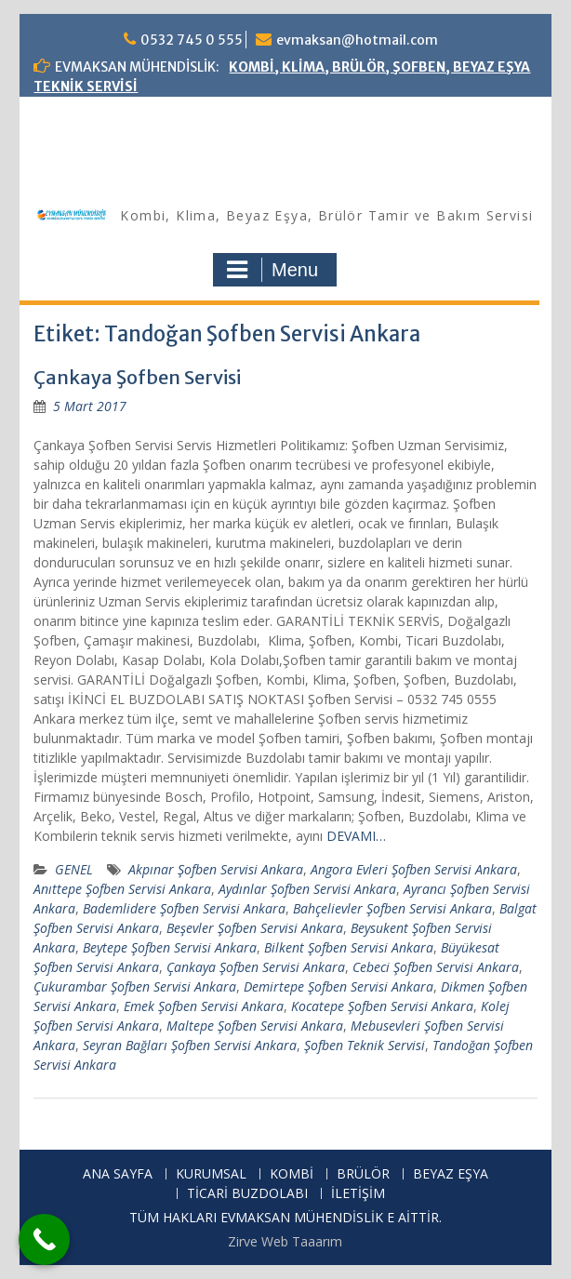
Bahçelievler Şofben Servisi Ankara (392, 908)
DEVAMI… (356, 836)
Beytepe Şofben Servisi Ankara (170, 947)
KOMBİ (291, 1174)
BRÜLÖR (363, 1174)
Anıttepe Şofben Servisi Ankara (122, 889)
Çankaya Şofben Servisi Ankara (255, 967)
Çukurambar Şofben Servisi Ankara (134, 986)
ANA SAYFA (118, 1174)
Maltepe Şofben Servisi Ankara (254, 1025)
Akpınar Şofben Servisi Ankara (215, 869)
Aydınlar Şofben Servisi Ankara (307, 889)
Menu (272, 270)
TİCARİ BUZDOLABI (247, 1194)
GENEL (74, 869)
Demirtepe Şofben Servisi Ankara (338, 986)
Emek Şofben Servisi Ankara (204, 1006)
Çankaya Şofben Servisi (137, 377)
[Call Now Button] (44, 1239)
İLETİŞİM (358, 1194)
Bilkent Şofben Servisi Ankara (348, 947)
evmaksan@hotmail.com (357, 40)
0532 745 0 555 (191, 40)
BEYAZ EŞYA (450, 1174)
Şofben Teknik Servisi (364, 1045)
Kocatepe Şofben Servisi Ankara (382, 1006)
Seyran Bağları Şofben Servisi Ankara (190, 1045)
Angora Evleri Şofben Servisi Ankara (414, 869)
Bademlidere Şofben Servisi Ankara (184, 908)
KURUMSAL (211, 1174)
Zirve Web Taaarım (285, 1241)
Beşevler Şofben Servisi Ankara (254, 928)
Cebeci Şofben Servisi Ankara (435, 967)
